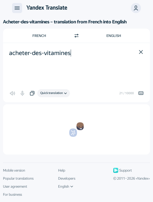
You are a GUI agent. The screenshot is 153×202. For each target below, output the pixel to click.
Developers (66, 178)
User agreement (15, 186)
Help (61, 170)
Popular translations (18, 178)
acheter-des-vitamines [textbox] (40, 53)
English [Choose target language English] (113, 36)
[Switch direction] (76, 36)
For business (12, 194)
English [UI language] (65, 186)
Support (122, 170)
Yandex (142, 178)
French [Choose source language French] (39, 36)
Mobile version (14, 170)
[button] (136, 8)
